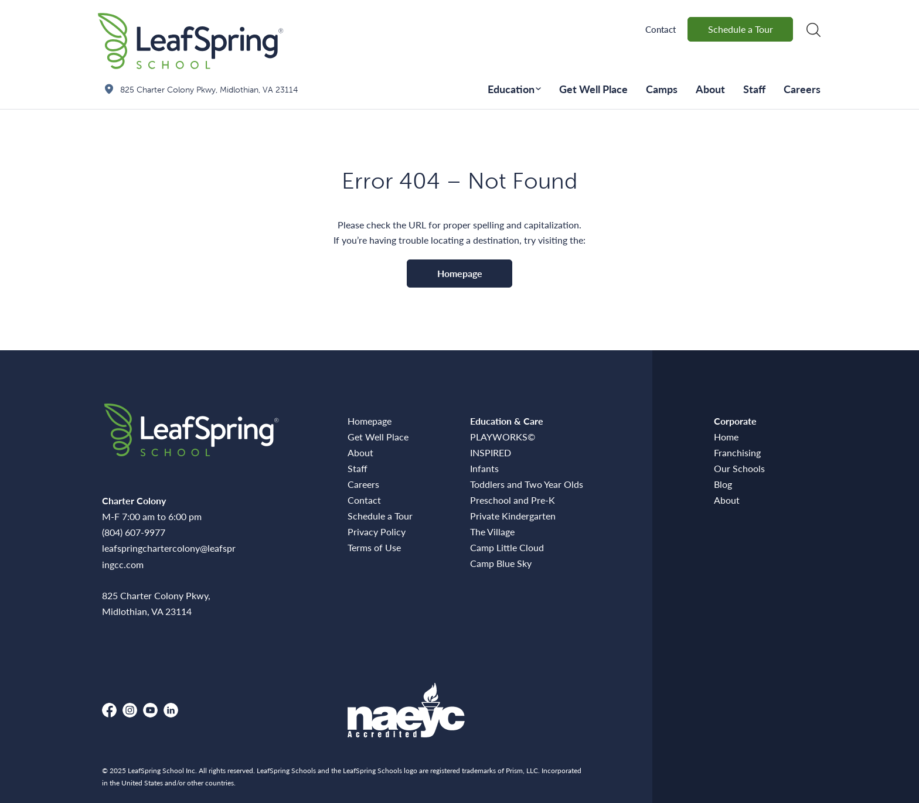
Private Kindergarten (513, 515)
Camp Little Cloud (507, 547)
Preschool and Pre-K (512, 500)
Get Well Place (593, 88)
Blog (723, 484)
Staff (754, 88)
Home (726, 436)
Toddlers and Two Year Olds (526, 484)
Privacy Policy (377, 531)
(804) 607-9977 (133, 532)
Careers (802, 88)
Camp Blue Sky (501, 563)
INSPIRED (490, 452)
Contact (660, 29)
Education (511, 88)
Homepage (459, 273)
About (710, 88)
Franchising (737, 452)
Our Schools (739, 468)
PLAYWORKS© (502, 436)
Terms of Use (374, 547)
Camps (662, 88)
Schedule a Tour (740, 29)
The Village (492, 531)
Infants (484, 468)
